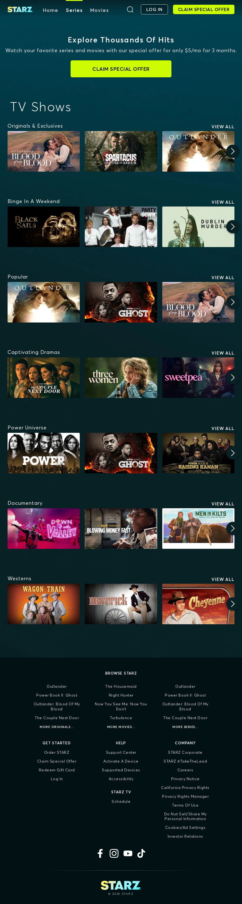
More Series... (185, 727)
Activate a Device (121, 761)
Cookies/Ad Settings (185, 827)
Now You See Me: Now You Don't (121, 706)
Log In (57, 778)
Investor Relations (185, 836)
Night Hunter (121, 695)
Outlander (57, 686)
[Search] (130, 9)
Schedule (121, 801)
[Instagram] (114, 853)
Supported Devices (121, 770)
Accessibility (121, 778)
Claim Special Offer (57, 761)
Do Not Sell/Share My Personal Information (185, 816)
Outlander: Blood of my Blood (57, 706)
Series (74, 10)
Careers (185, 770)
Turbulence (121, 717)
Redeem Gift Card (57, 770)
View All (222, 127)
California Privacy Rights (185, 787)
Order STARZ (57, 752)
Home (50, 10)
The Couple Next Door (57, 717)
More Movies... (121, 727)
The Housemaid (121, 686)
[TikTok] (141, 853)
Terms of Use (185, 805)
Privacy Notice (185, 778)
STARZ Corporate (185, 752)
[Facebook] (100, 853)
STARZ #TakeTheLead (185, 761)
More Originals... (57, 727)
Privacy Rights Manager (185, 796)
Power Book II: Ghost (56, 695)
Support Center (121, 752)
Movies (99, 10)
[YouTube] (128, 853)
